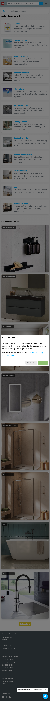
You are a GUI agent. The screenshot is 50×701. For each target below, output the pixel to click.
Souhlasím (42, 363)
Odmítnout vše (31, 363)
